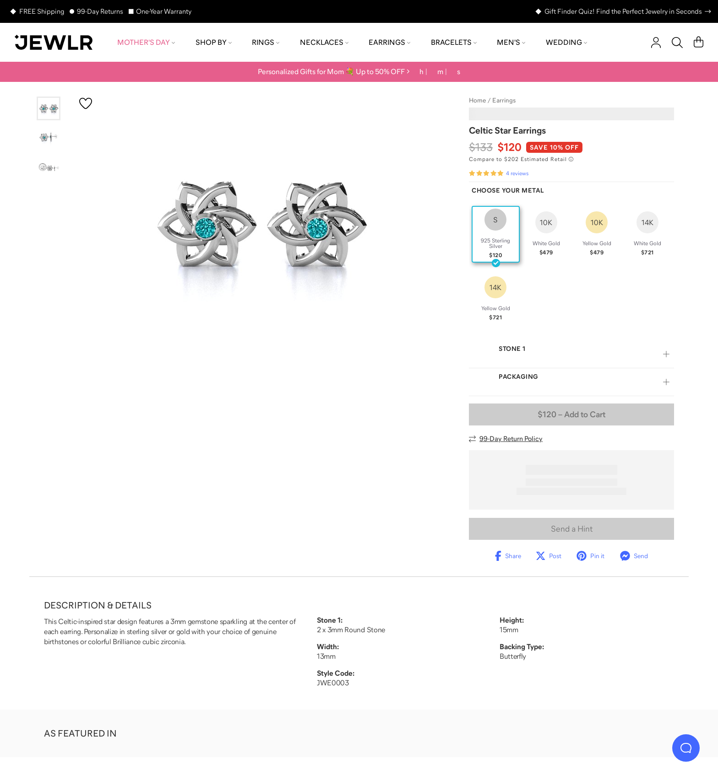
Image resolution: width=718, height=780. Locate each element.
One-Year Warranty (163, 11)
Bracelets (454, 42)
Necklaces (324, 42)
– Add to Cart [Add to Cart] (571, 414)
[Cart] (698, 42)
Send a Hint (572, 529)
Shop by (214, 42)
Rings (265, 42)
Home (477, 100)
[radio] (496, 234)
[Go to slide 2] (48, 138)
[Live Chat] (686, 748)
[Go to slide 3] (48, 167)
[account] (656, 42)
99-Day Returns (100, 11)
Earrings (389, 42)
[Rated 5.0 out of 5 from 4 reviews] (498, 173)
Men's (511, 42)
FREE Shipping (41, 11)
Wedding (566, 42)
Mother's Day (146, 42)
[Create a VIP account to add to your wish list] (85, 103)
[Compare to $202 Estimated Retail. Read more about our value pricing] (521, 159)
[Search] (677, 42)
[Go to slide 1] (48, 108)
